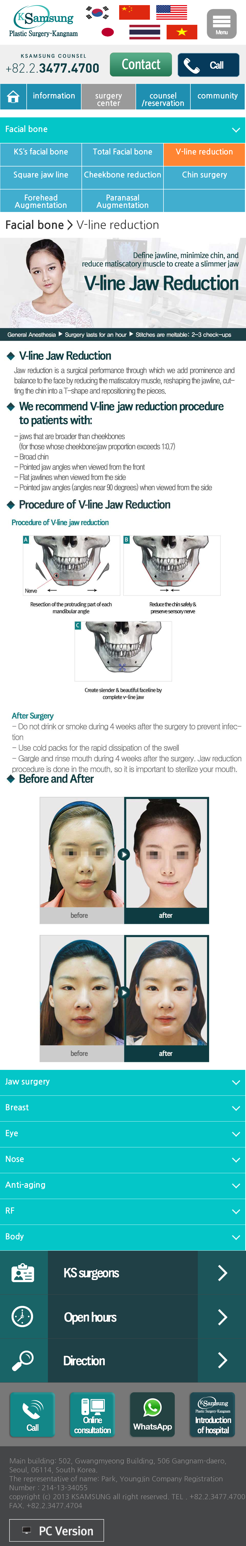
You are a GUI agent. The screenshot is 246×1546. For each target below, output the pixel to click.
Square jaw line (40, 174)
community (218, 95)
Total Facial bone (122, 151)
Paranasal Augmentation (122, 201)
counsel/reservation (163, 99)
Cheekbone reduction (122, 174)
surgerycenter (108, 99)
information (54, 95)
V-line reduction (204, 151)
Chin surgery (204, 174)
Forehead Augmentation (41, 201)
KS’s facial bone (41, 151)
